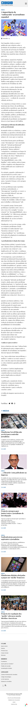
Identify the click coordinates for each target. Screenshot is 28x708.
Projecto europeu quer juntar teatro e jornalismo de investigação (12, 513)
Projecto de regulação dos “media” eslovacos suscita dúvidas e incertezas (11, 616)
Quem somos (4, 646)
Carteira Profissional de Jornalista (9, 674)
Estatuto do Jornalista (6, 681)
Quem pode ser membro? (7, 663)
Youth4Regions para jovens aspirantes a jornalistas (11, 538)
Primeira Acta (4, 650)
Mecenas (3, 655)
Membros (4, 659)
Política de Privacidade (14, 698)
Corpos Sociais (4, 653)
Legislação (4, 672)
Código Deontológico (6, 676)
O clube (3, 643)
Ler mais (3, 449)
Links (14, 702)
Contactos (14, 704)
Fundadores (4, 661)
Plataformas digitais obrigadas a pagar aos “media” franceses (13, 576)
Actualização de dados (6, 668)
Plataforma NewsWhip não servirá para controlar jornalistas (11, 434)
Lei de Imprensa (5, 679)
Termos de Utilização (14, 700)
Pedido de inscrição (6, 666)
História (3, 648)
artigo (3, 166)
